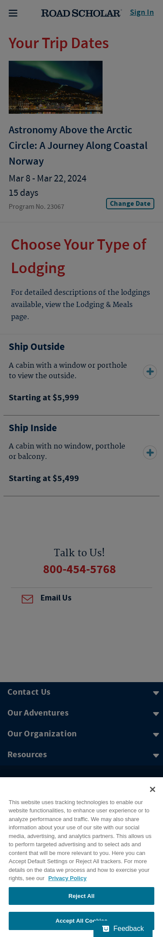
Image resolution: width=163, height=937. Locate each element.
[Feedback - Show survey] (123, 929)
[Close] (152, 789)
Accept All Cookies (82, 920)
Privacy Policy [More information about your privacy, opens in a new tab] (67, 878)
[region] (81, 857)
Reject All (81, 896)
